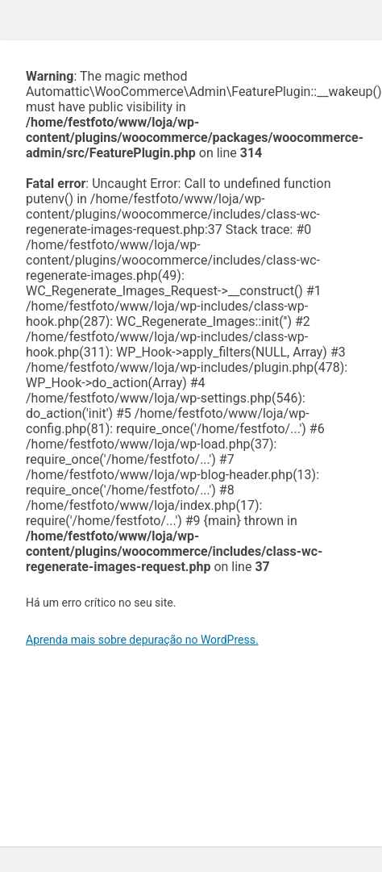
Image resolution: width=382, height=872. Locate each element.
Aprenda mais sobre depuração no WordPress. (142, 639)
